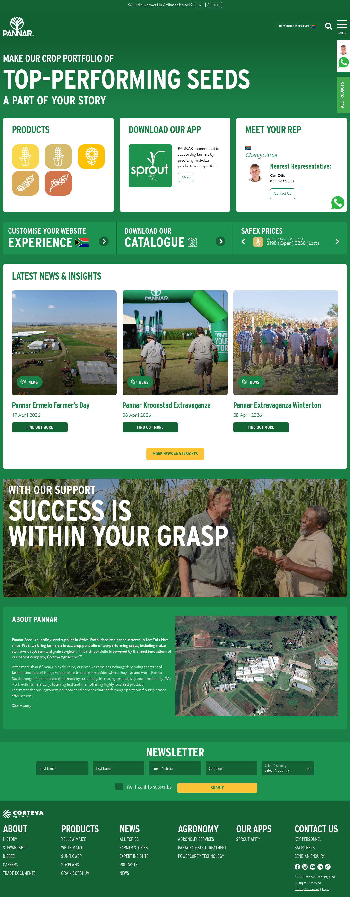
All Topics (129, 839)
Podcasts (129, 865)
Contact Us (282, 194)
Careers (10, 865)
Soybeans (70, 865)
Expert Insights (134, 856)
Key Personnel (308, 839)
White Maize (72, 848)
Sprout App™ (248, 839)
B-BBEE (9, 856)
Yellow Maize (73, 839)
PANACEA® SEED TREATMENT (202, 848)
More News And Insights (175, 453)
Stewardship (14, 848)
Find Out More (38, 427)
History (10, 839)
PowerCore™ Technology (201, 856)
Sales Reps (305, 848)
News (124, 873)
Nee (216, 5)
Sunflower (71, 856)
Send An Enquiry (310, 856)
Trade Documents (19, 873)
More (186, 177)
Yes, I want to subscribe (143, 786)
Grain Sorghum (75, 873)
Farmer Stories (134, 848)
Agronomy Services (196, 839)
